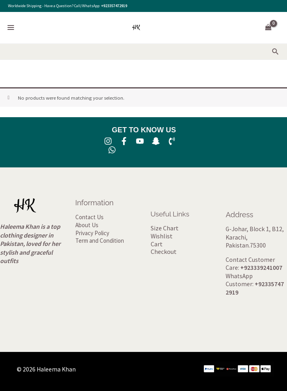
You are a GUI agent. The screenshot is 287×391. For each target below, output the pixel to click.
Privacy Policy (92, 233)
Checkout (163, 253)
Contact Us (88, 217)
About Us (86, 225)
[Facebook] (124, 141)
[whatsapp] (112, 150)
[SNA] (156, 141)
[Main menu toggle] (10, 27)
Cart (156, 244)
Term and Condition (98, 242)
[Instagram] (108, 141)
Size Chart (164, 228)
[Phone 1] (172, 141)
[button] (275, 52)
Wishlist (161, 236)
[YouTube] (140, 141)
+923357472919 (114, 5)
